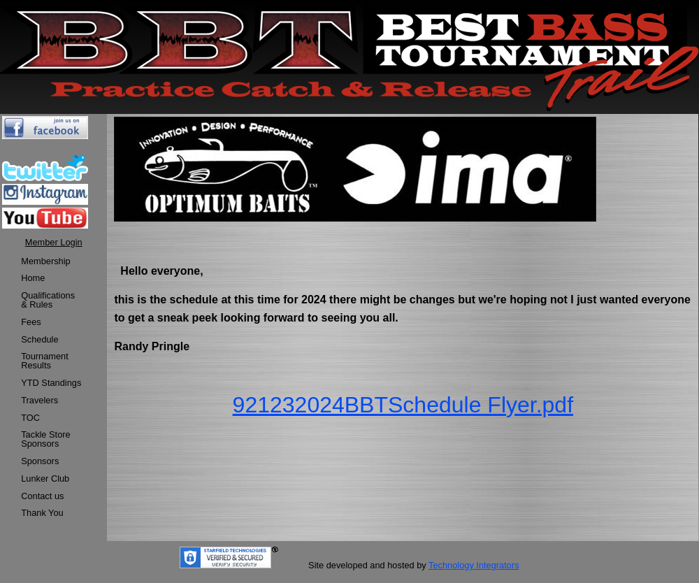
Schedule (39, 339)
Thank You (42, 513)
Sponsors (40, 461)
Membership (45, 261)
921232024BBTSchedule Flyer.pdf (403, 404)
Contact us (42, 496)
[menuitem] (51, 262)
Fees (31, 322)
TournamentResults (45, 360)
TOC (30, 417)
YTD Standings (51, 382)
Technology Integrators (473, 565)
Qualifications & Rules (48, 300)
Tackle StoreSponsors (45, 439)
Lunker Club (45, 478)
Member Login (53, 242)
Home (33, 278)
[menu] (51, 388)
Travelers (39, 400)
